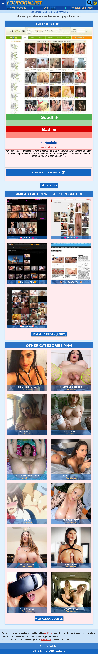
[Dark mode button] (95, 2)
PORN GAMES (16, 8)
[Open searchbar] (89, 3)
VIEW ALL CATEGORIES (49, 618)
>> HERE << (48, 633)
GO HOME (49, 185)
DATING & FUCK (82, 8)
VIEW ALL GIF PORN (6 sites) (49, 334)
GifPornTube (62, 12)
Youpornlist (36, 12)
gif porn (49, 12)
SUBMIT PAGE (46, 639)
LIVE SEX (49, 8)
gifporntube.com (48, 147)
